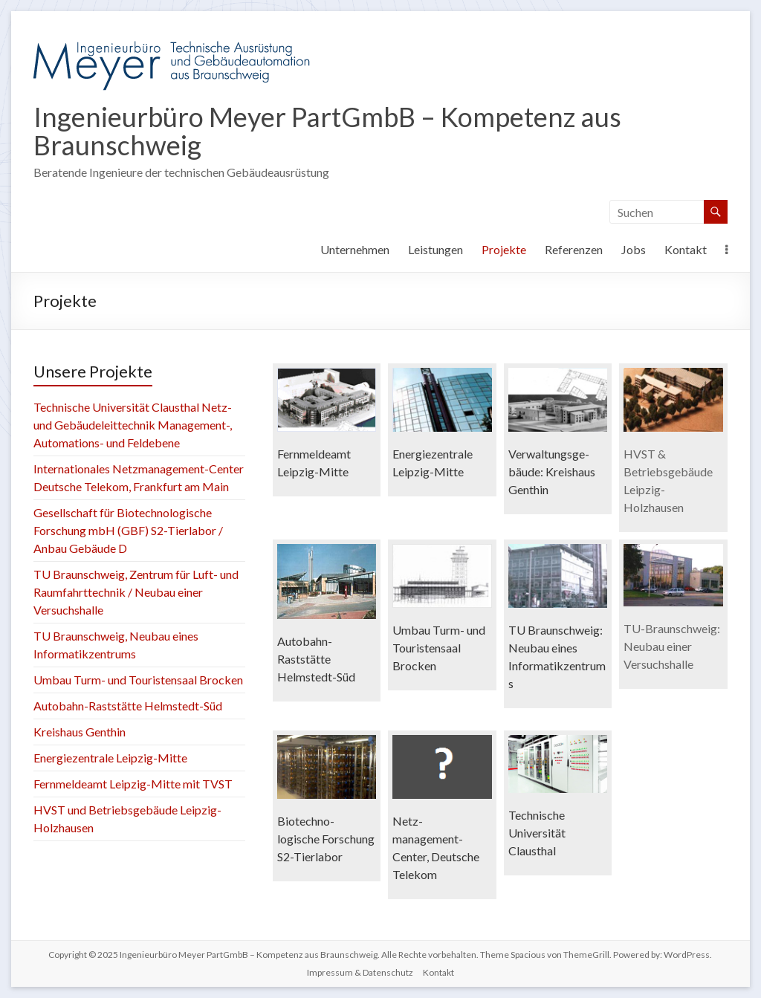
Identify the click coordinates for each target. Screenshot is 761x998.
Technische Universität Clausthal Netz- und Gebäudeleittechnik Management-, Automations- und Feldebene (132, 425)
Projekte (504, 249)
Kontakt (685, 249)
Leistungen (435, 249)
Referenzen (574, 249)
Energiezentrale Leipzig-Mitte (110, 758)
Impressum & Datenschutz (360, 972)
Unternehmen (354, 249)
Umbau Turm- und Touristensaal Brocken (138, 680)
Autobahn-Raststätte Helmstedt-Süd (127, 706)
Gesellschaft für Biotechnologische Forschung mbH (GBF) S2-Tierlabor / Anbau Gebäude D (128, 530)
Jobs (633, 249)
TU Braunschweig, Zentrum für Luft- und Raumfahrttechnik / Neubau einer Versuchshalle (136, 592)
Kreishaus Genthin (79, 732)
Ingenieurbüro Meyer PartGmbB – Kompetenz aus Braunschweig (327, 130)
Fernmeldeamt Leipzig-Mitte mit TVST (133, 784)
